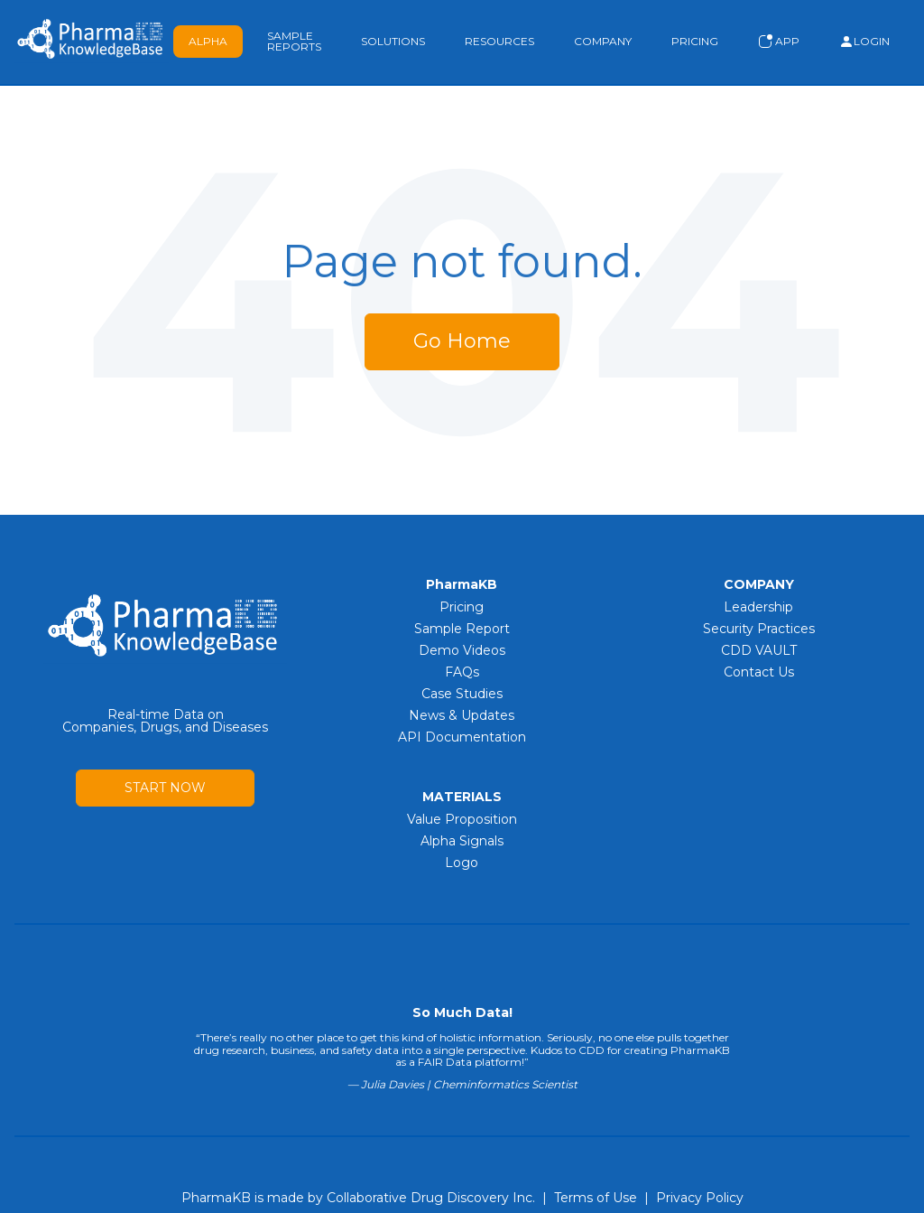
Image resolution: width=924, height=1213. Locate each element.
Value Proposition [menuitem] (462, 819)
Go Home (462, 341)
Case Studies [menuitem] (462, 694)
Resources (499, 41)
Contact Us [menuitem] (759, 672)
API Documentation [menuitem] (462, 737)
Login (864, 41)
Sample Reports (294, 41)
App (778, 41)
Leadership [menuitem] (758, 607)
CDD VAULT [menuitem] (759, 650)
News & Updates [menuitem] (461, 715)
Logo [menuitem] (461, 862)
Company (603, 41)
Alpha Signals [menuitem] (462, 841)
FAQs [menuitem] (462, 672)
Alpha (208, 41)
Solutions (393, 41)
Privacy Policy (700, 1198)
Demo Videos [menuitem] (462, 650)
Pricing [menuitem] (461, 607)
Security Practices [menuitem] (759, 628)
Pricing (694, 41)
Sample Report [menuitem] (462, 628)
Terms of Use (595, 1198)
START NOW (165, 787)
